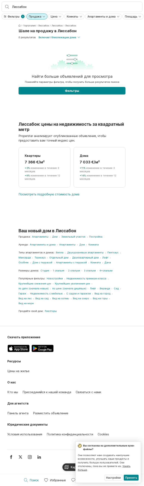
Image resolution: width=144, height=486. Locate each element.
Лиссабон (43, 25)
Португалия (29, 25)
